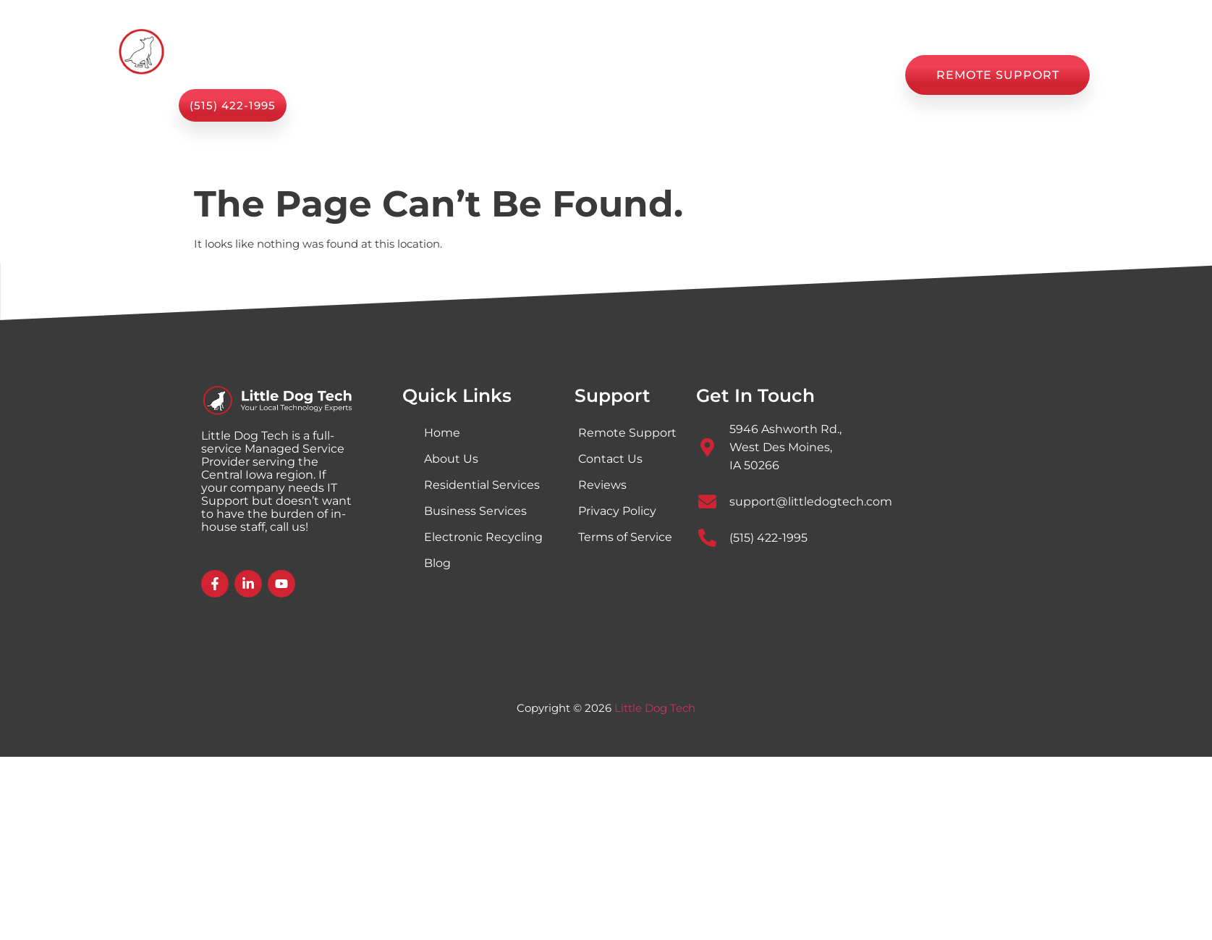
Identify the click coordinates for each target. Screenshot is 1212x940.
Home (392, 75)
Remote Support (627, 433)
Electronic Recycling (483, 537)
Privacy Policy (617, 511)
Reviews (761, 75)
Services (473, 75)
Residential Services (482, 485)
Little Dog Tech (654, 708)
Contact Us (847, 75)
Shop (636, 75)
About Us (564, 75)
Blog (694, 75)
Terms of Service (625, 537)
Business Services (475, 511)
